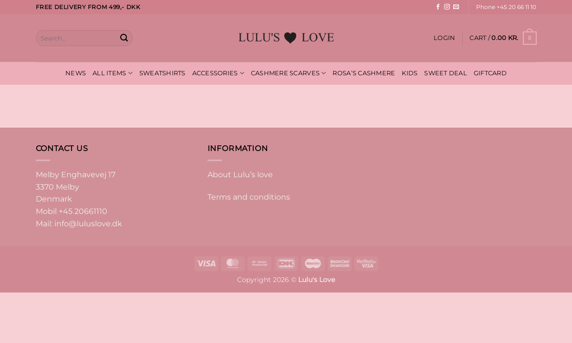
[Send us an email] (456, 7)
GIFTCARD (490, 73)
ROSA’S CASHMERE (364, 73)
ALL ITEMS (113, 73)
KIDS (409, 73)
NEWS (75, 73)
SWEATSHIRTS (162, 73)
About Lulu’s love (240, 174)
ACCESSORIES (218, 73)
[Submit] (124, 38)
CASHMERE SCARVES (288, 73)
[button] (444, 38)
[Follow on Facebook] (438, 7)
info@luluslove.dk (88, 223)
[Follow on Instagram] (447, 7)
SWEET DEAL (445, 73)
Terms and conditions (249, 197)
